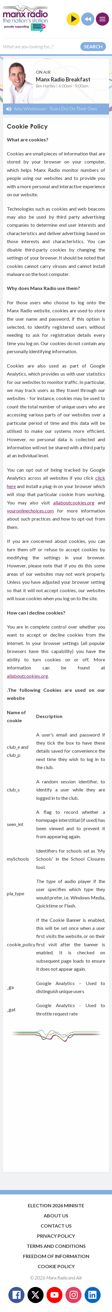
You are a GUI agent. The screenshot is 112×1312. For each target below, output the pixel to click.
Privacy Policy (56, 1236)
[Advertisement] (56, 1104)
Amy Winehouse (30, 108)
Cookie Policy (56, 1266)
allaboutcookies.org (73, 502)
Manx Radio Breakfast (63, 79)
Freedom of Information (56, 1256)
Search (93, 46)
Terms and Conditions (56, 1246)
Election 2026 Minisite (56, 1205)
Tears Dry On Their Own (73, 108)
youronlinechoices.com (30, 510)
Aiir (79, 1277)
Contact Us (56, 1225)
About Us (56, 1215)
